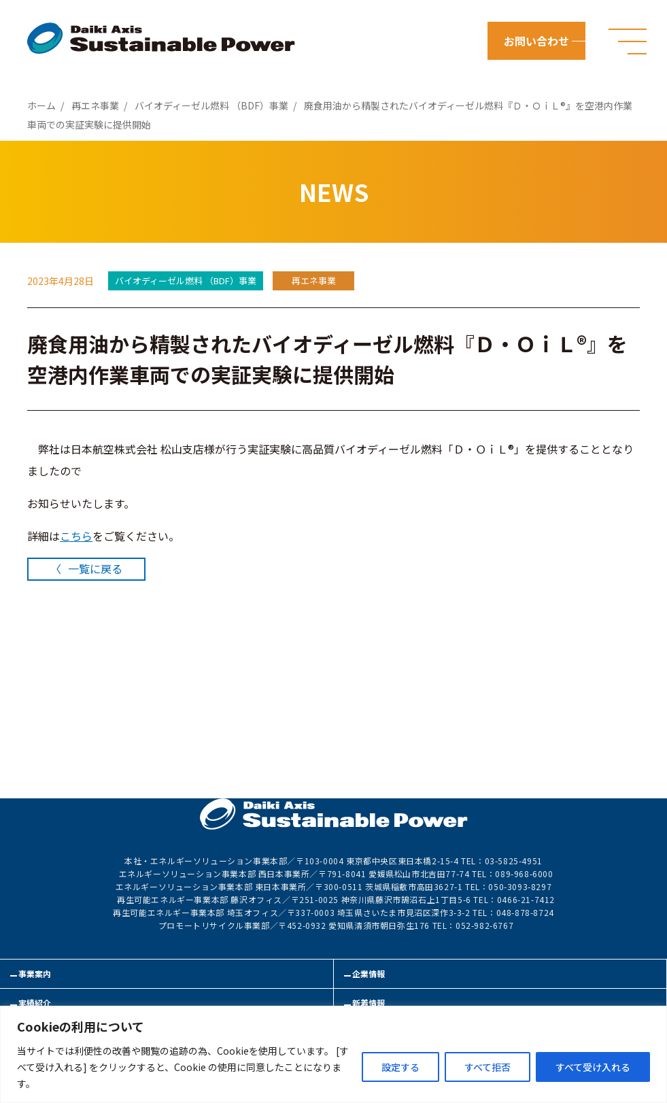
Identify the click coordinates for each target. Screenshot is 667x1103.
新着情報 (368, 1003)
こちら (76, 536)
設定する (400, 1067)
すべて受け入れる (592, 1067)
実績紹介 (34, 1003)
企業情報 (368, 974)
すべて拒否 (487, 1067)
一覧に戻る (95, 568)
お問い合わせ (536, 41)
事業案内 (34, 974)
